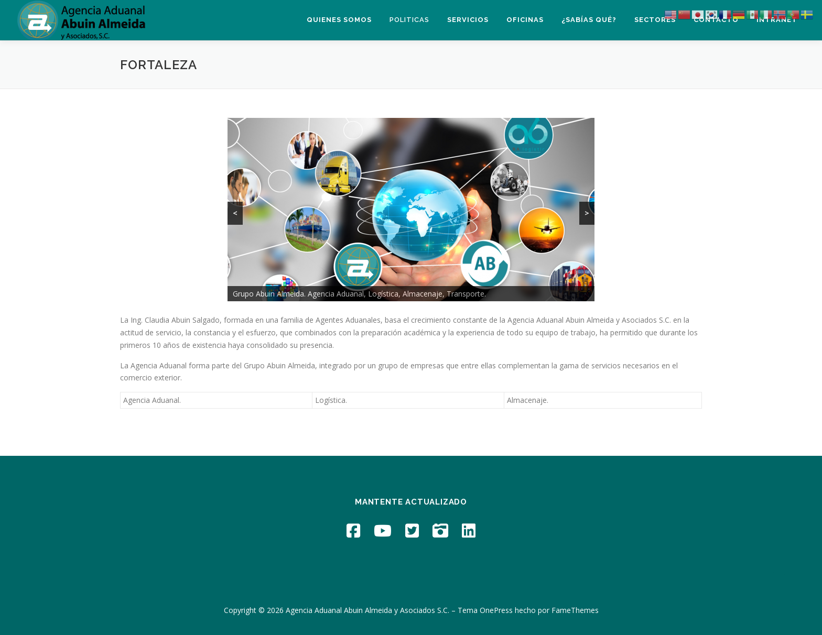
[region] (411, 209)
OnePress (496, 610)
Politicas (409, 20)
